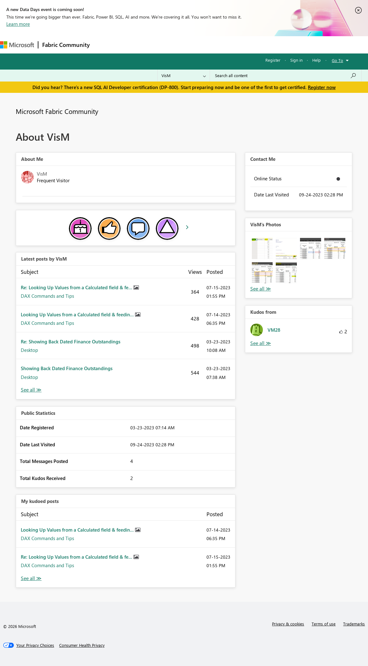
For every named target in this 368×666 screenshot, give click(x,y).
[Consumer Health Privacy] (82, 645)
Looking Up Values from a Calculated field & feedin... (78, 314)
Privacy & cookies (288, 623)
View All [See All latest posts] (31, 389)
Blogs (214, 44)
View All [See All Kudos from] (260, 343)
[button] (262, 248)
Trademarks (354, 623)
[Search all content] (286, 76)
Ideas (157, 44)
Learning (238, 44)
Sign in (296, 60)
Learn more (18, 24)
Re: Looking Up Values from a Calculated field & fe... (77, 287)
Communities (185, 44)
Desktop (29, 350)
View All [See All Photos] (260, 288)
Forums (104, 44)
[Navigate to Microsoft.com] (17, 44)
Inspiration (131, 44)
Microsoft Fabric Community (57, 111)
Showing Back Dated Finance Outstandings (66, 368)
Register (272, 60)
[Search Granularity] (184, 76)
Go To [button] (337, 60)
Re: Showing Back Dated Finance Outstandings (70, 341)
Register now (322, 87)
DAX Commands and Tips (47, 296)
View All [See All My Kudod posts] (31, 578)
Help (316, 60)
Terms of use (324, 623)
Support (264, 44)
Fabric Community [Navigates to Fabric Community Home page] (66, 44)
